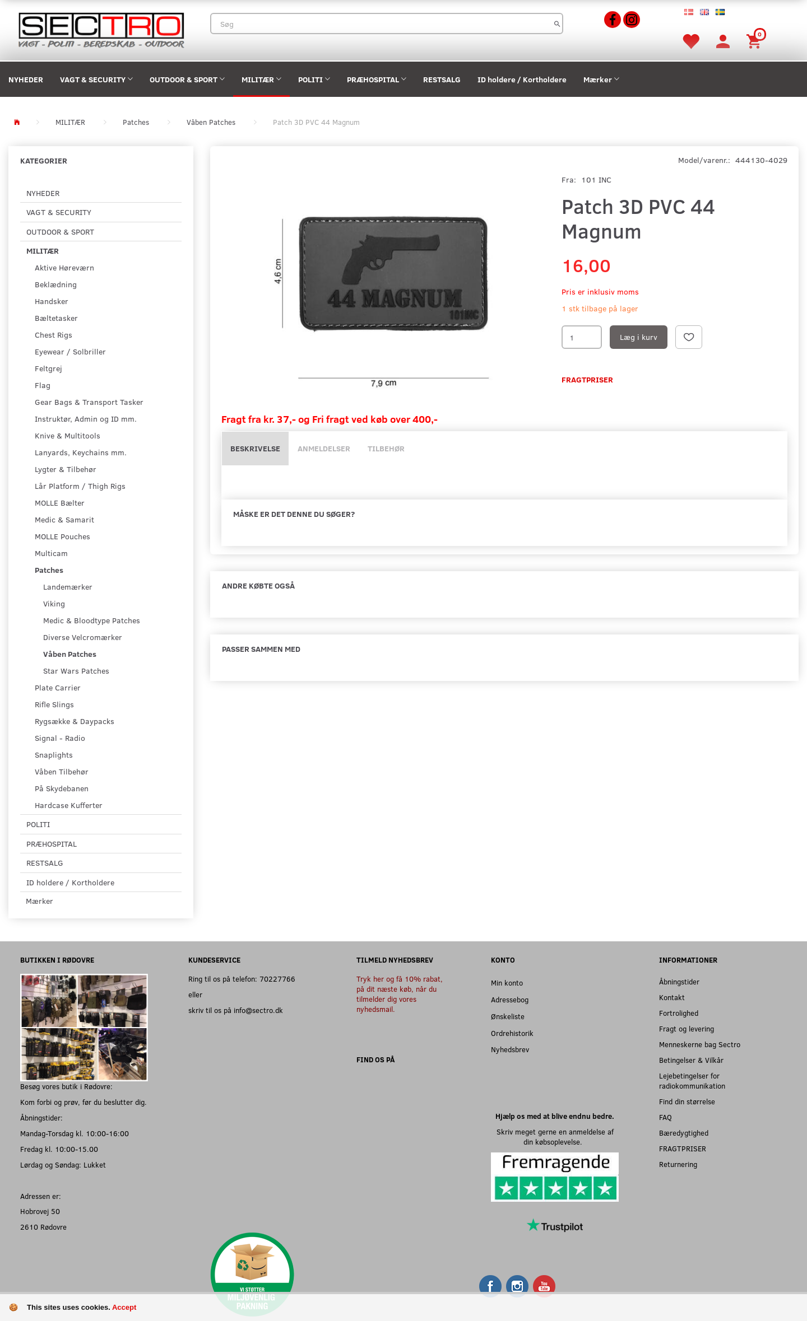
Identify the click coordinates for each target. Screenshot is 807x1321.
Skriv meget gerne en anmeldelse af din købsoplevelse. (555, 1136)
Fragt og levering (686, 1028)
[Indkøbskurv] (755, 40)
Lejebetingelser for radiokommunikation (692, 1080)
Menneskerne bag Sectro (699, 1044)
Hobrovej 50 (40, 1211)
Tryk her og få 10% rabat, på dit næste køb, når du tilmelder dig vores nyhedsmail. (399, 994)
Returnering (678, 1164)
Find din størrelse (687, 1101)
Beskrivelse (255, 448)
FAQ (665, 1117)
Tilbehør (386, 448)
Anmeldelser (324, 448)
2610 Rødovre (43, 1226)
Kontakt (672, 997)
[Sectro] (100, 29)
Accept (124, 1307)
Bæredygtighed (683, 1132)
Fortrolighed (678, 1012)
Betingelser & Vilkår (691, 1060)
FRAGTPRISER (682, 1148)
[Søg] (557, 23)
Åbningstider (679, 981)
